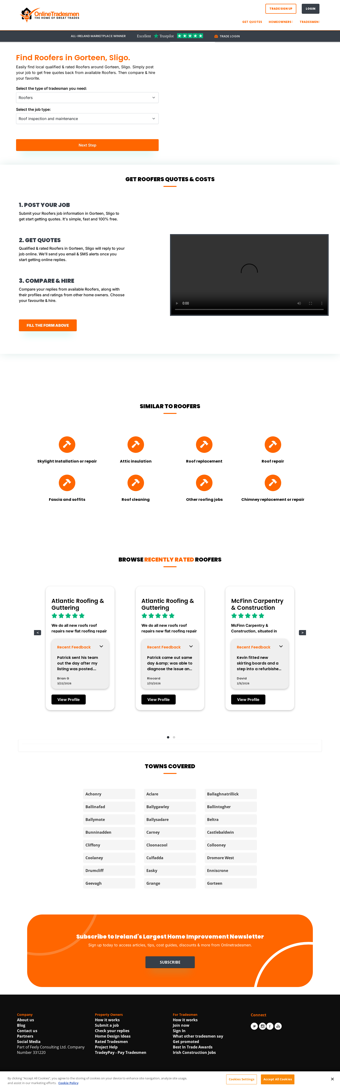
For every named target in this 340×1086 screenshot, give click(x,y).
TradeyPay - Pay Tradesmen (120, 1052)
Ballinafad (95, 806)
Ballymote (95, 819)
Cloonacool (156, 845)
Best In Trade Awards (192, 1047)
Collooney (216, 845)
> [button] (303, 632)
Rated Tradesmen (111, 1041)
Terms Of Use (148, 1080)
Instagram (262, 1026)
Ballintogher (219, 806)
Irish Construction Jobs (194, 1052)
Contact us (27, 1030)
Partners (25, 1036)
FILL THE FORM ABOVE (48, 325)
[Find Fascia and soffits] (67, 483)
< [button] (38, 632)
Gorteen (214, 883)
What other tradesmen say (198, 1036)
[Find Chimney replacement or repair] (273, 483)
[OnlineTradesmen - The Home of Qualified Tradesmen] (50, 15)
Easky (151, 870)
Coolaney (94, 857)
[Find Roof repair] (273, 444)
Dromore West (220, 857)
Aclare (152, 794)
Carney (153, 832)
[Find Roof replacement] (204, 444)
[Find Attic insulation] (136, 444)
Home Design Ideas (113, 1036)
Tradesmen (310, 22)
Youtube (278, 1026)
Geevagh (93, 883)
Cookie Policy (214, 1080)
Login (310, 9)
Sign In (179, 1030)
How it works (107, 1019)
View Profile (68, 699)
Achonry (93, 794)
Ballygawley (157, 806)
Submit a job (107, 1025)
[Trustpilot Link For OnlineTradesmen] (170, 35)
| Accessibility (239, 1080)
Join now (181, 1025)
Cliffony (92, 845)
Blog (21, 1025)
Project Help (106, 1047)
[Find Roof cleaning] (136, 483)
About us (25, 1019)
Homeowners (281, 22)
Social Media (29, 1041)
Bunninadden (98, 832)
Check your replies (112, 1030)
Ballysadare (157, 819)
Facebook (269, 1026)
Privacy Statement (181, 1080)
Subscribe (170, 962)
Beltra (213, 819)
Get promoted (186, 1041)
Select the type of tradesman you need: (51, 88)
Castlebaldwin (220, 832)
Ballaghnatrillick (223, 794)
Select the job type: (33, 109)
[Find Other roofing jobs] (204, 483)
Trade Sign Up (280, 9)
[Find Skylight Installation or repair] (67, 444)
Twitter (254, 1026)
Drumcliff (94, 870)
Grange (153, 883)
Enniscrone (217, 870)
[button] (167, 736)
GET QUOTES (252, 22)
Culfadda (154, 857)
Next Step (87, 145)
